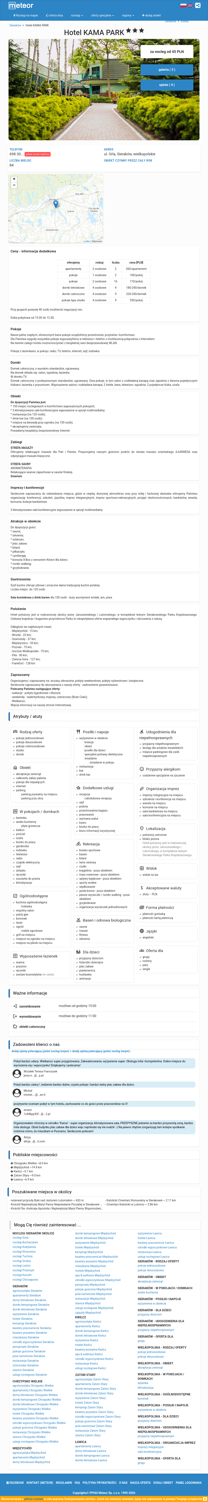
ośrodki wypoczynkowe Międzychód (97, 1280)
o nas (123, 1482)
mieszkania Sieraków (26, 1337)
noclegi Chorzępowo (25, 1279)
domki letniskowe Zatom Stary (94, 1393)
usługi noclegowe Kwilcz (90, 1368)
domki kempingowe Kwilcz (92, 1331)
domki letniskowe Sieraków (30, 1309)
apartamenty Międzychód (29, 1457)
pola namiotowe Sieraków (29, 1356)
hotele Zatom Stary (87, 1402)
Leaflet (86, 241)
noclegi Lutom (21, 1265)
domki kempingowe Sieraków (31, 1304)
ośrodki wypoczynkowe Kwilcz (94, 1358)
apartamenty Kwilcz (87, 1326)
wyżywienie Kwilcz (86, 1340)
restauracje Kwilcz (86, 1363)
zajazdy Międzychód (88, 1312)
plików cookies (33, 1499)
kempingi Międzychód (89, 1252)
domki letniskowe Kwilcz (90, 1335)
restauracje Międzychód (90, 1298)
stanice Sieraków (23, 1370)
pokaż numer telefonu (37, 154)
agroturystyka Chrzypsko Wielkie (33, 1385)
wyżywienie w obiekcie (152, 1303)
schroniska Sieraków (26, 1365)
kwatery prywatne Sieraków (30, 1332)
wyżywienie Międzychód (90, 1242)
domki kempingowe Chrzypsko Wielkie (37, 1399)
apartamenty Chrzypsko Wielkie (32, 1390)
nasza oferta (140, 1482)
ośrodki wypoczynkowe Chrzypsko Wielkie (39, 1423)
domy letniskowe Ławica (90, 1451)
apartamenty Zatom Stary (91, 1384)
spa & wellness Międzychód (92, 1275)
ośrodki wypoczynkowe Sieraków (33, 1342)
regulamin (64, 1482)
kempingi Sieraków (24, 1323)
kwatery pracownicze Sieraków (32, 1328)
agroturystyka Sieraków (27, 1290)
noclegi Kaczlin (22, 1275)
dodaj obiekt (163, 1482)
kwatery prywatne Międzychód (94, 1261)
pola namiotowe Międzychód (93, 1294)
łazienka (143, 1383)
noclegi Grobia (22, 1261)
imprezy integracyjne (151, 1447)
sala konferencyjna (149, 1451)
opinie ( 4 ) (167, 85)
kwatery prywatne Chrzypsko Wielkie (35, 1418)
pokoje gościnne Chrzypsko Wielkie (35, 1427)
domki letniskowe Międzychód (94, 1238)
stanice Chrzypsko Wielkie (29, 1437)
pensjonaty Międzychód (90, 1284)
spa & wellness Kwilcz (89, 1354)
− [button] (14, 185)
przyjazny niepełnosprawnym (156, 1330)
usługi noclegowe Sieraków (30, 1374)
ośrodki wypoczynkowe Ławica (157, 1247)
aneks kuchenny (148, 1292)
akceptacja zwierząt (150, 1281)
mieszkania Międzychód (90, 1266)
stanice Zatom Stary (88, 1435)
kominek (143, 1398)
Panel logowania (189, 1482)
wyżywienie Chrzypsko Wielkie (32, 1409)
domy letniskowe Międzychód (31, 1462)
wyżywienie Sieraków (26, 1314)
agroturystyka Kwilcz (88, 1321)
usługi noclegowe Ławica (153, 1256)
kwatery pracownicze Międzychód (96, 1256)
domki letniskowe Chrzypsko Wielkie (35, 1404)
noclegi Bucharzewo (25, 1242)
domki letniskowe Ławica (91, 1460)
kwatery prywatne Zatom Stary (94, 1412)
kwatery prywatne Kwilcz (90, 1349)
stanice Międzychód (87, 1303)
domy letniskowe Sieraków (29, 1300)
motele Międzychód (87, 1270)
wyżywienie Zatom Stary (90, 1398)
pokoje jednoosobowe (152, 1265)
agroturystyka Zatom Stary (92, 1379)
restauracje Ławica (149, 1252)
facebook (15, 1482)
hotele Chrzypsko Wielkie (28, 1413)
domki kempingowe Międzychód (95, 1233)
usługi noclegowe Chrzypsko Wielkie (35, 1441)
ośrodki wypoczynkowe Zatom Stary (98, 1416)
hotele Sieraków (23, 1318)
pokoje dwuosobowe (151, 1270)
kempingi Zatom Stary (89, 1407)
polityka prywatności (99, 1482)
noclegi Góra (20, 1237)
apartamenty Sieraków (27, 1295)
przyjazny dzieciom (150, 1314)
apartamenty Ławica (88, 1446)
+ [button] (14, 179)
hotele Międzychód (87, 1247)
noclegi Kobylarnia (24, 1247)
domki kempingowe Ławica (92, 1455)
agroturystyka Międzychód (29, 1452)
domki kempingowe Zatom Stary (95, 1388)
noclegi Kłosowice (24, 1251)
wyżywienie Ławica (150, 1233)
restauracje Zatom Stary (90, 1430)
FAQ (77, 1482)
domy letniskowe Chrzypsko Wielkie (35, 1395)
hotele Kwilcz (83, 1345)
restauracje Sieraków (26, 1360)
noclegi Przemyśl (23, 1270)
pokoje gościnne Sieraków (29, 1351)
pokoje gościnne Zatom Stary (93, 1421)
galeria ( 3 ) (167, 70)
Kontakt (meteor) (40, 1482)
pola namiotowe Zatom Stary (93, 1426)
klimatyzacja (146, 1387)
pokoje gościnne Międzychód (93, 1289)
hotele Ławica (146, 1238)
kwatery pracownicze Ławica (156, 1242)
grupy (141, 1340)
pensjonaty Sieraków (26, 1346)
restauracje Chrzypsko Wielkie (31, 1432)
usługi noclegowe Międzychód (94, 1308)
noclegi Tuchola (22, 1256)
